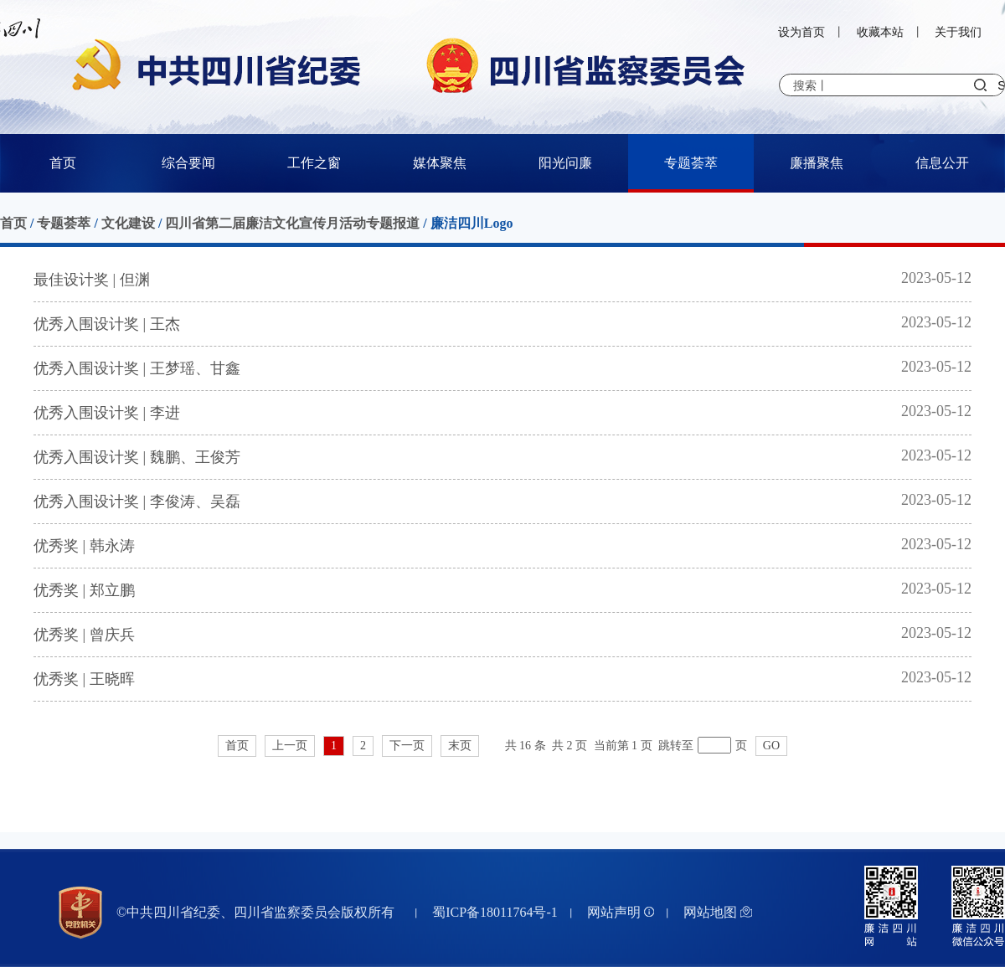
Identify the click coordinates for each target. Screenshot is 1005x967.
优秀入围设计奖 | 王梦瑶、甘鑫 (137, 368)
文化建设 (128, 223)
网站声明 (620, 912)
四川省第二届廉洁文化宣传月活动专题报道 (292, 223)
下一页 (407, 745)
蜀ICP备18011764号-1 (495, 912)
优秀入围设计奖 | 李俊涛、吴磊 (137, 501)
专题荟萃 (691, 163)
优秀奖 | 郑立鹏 (84, 590)
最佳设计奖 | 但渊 (92, 279)
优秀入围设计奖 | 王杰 (107, 324)
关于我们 (958, 32)
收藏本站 (880, 32)
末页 (460, 745)
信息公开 (942, 163)
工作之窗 (314, 163)
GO (771, 745)
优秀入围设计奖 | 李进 (107, 412)
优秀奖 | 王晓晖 (84, 679)
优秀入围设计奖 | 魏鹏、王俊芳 (137, 457)
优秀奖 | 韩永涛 (84, 546)
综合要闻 (188, 163)
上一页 (289, 745)
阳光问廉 (565, 163)
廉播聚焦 (816, 163)
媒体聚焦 (439, 163)
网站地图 (717, 912)
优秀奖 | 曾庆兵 (84, 634)
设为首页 (801, 32)
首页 (62, 163)
